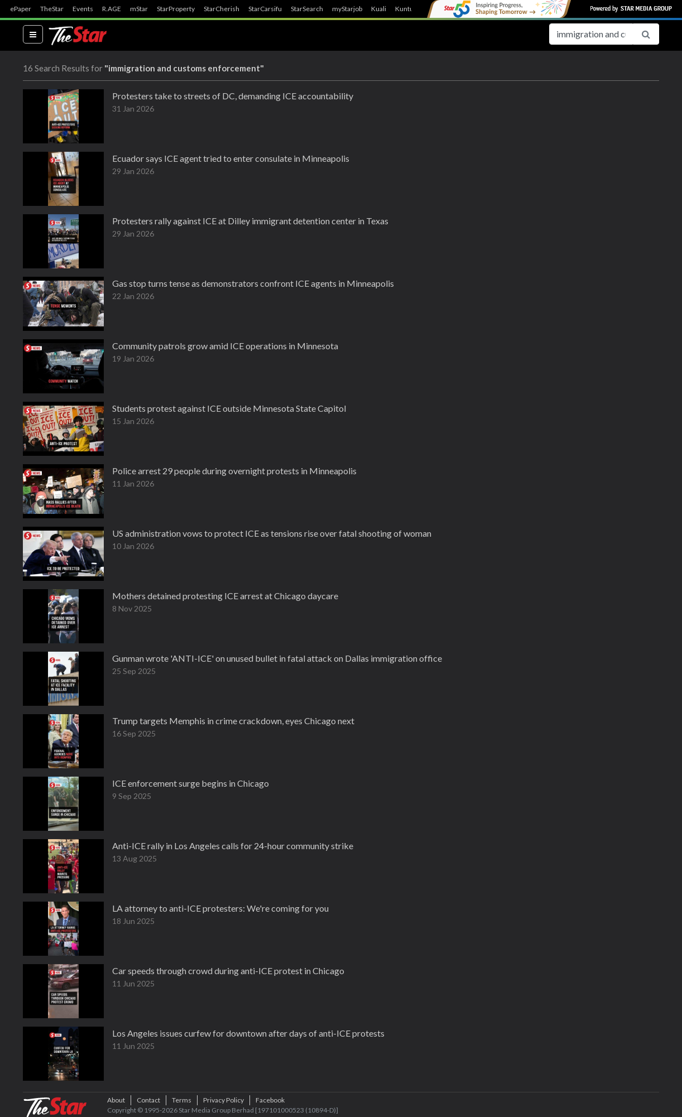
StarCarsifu (265, 9)
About (116, 1100)
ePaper (20, 9)
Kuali (378, 9)
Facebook (270, 1100)
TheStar (52, 9)
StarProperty (176, 9)
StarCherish (221, 9)
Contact (148, 1100)
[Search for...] (591, 34)
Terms (181, 1100)
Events (83, 9)
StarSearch (307, 9)
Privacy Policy (223, 1100)
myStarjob (347, 9)
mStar (139, 9)
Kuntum (407, 9)
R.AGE (111, 9)
